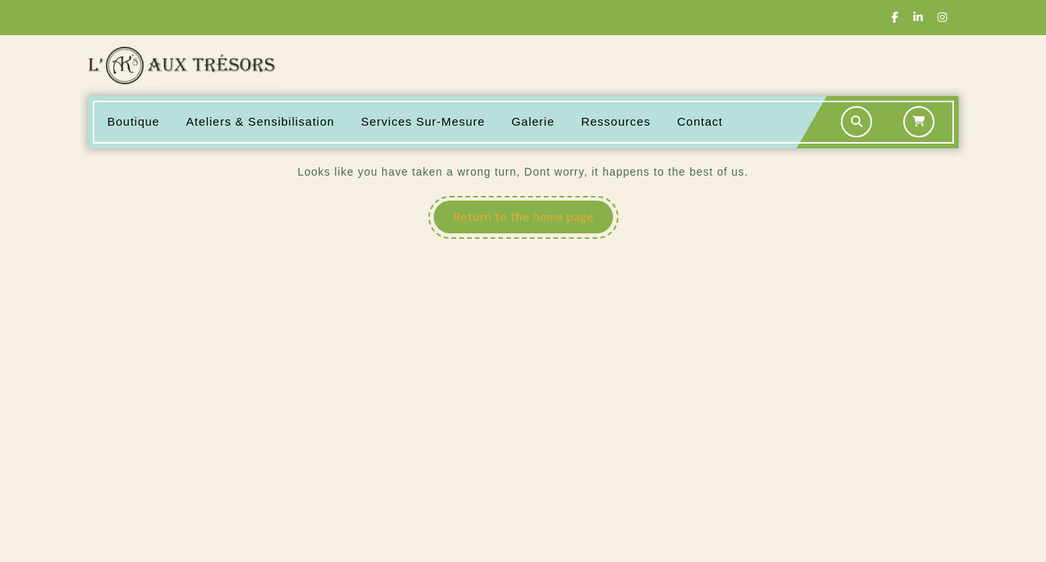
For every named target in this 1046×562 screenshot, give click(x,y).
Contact (700, 121)
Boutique (134, 121)
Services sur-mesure (423, 121)
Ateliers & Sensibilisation (260, 121)
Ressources (616, 121)
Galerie (533, 121)
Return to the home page (533, 220)
